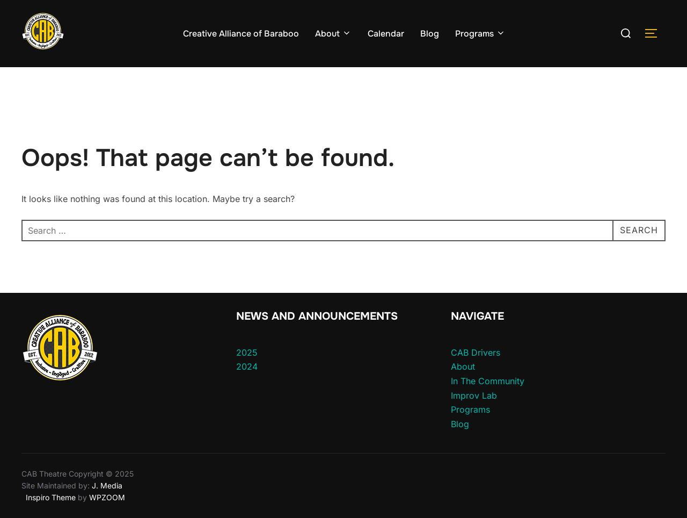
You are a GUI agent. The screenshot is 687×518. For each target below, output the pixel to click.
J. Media (106, 485)
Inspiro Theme (51, 497)
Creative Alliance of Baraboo (241, 33)
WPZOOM (107, 497)
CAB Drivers (475, 352)
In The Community (487, 381)
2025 (247, 352)
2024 (247, 366)
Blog (429, 33)
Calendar (386, 33)
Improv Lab (474, 395)
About (333, 33)
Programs (480, 33)
